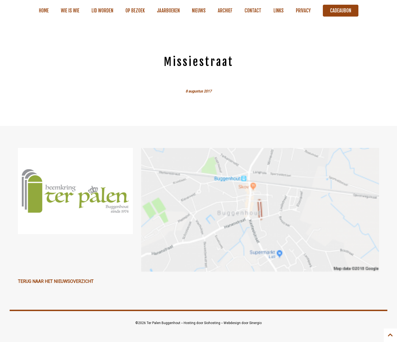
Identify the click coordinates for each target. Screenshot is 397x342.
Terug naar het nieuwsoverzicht (55, 281)
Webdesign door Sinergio (243, 323)
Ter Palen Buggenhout (164, 323)
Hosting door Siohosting (202, 323)
